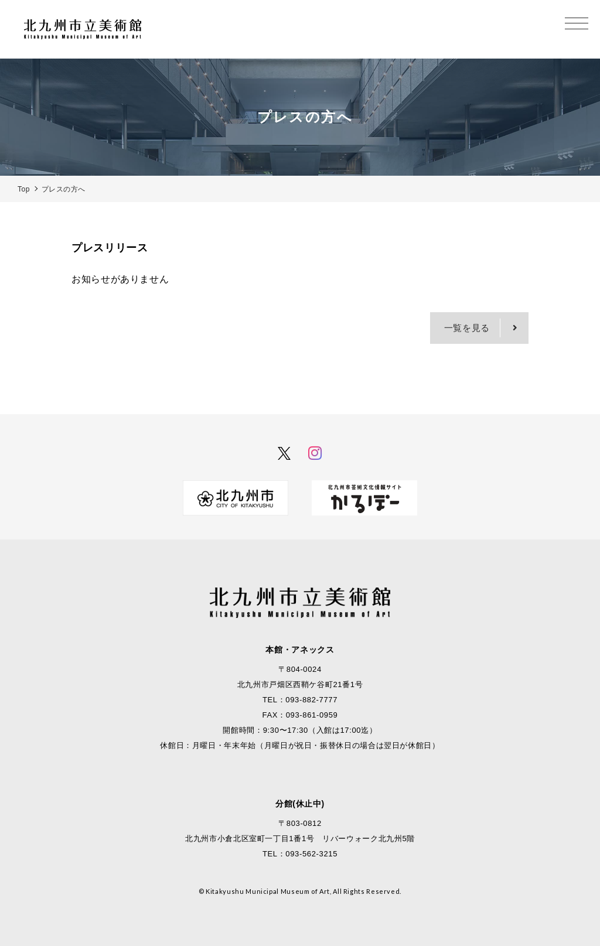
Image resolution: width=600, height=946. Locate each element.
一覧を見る (467, 328)
